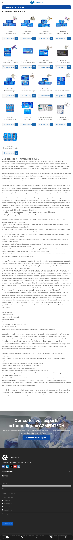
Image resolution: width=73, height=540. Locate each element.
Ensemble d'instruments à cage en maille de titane (10, 61)
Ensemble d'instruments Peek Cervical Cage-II (63, 61)
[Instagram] (18, 466)
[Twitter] (11, 466)
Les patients (7, 510)
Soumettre (8, 524)
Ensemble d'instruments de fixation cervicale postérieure (63, 33)
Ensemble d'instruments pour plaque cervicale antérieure (45, 33)
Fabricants (6, 507)
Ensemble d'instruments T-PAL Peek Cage (45, 90)
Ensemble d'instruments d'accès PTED (10, 147)
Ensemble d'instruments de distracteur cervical (10, 118)
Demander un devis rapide (36, 438)
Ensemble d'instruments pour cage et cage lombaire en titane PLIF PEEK (10, 90)
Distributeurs (7, 504)
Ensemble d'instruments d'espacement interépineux (28, 118)
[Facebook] (3, 466)
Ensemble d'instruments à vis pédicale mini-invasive (62, 118)
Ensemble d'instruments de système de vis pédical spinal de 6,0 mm (10, 33)
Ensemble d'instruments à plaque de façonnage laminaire (63, 90)
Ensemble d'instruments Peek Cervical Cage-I (45, 61)
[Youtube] (15, 466)
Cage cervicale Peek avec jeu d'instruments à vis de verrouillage (45, 118)
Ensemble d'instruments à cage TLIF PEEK (28, 90)
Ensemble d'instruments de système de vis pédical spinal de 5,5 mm (27, 33)
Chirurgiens (6, 501)
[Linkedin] (7, 466)
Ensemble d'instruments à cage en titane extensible (28, 61)
